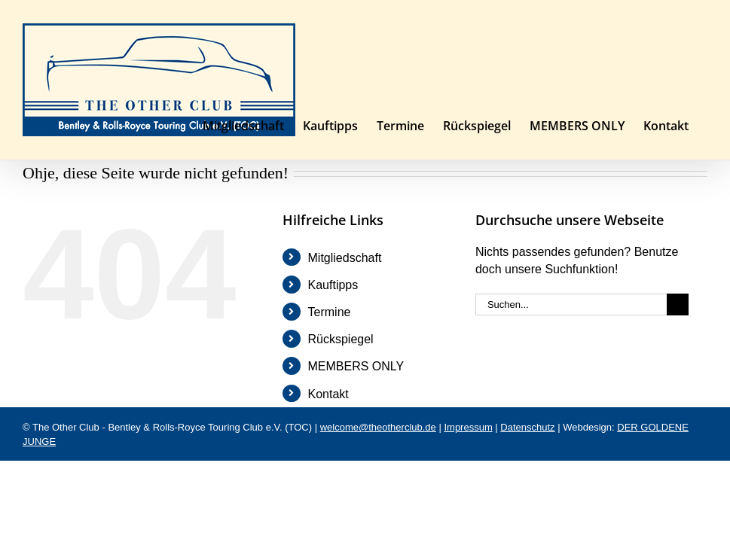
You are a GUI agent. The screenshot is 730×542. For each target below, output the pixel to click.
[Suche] (678, 304)
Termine (329, 312)
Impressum (468, 427)
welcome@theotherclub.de (378, 427)
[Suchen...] (571, 304)
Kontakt (328, 394)
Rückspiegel (341, 339)
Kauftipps (333, 285)
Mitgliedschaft (345, 257)
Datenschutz (527, 427)
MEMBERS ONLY (356, 366)
